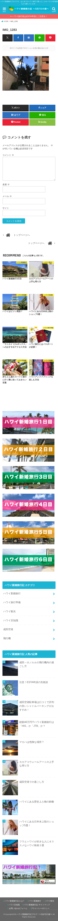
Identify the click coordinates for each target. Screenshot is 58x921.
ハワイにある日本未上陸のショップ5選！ (36, 823)
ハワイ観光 (9, 611)
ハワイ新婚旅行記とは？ (14, 901)
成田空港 (8, 629)
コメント (8, 155)
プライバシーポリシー (40, 908)
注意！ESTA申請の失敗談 (33, 682)
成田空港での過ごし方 (31, 781)
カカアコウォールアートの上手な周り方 (36, 763)
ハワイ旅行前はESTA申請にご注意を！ (29, 16)
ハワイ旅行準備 (12, 602)
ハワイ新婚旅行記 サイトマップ (36, 905)
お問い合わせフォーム (18, 908)
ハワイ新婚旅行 (12, 593)
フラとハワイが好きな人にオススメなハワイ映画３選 (36, 843)
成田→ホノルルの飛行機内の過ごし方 (36, 664)
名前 (6, 184)
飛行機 (7, 638)
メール (7, 196)
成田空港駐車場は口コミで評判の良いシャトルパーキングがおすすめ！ (36, 706)
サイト (5, 208)
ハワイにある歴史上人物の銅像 (36, 801)
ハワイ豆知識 (10, 620)
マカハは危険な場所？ (31, 742)
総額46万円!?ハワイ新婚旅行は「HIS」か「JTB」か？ (36, 724)
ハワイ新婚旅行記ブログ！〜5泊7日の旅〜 (34, 914)
